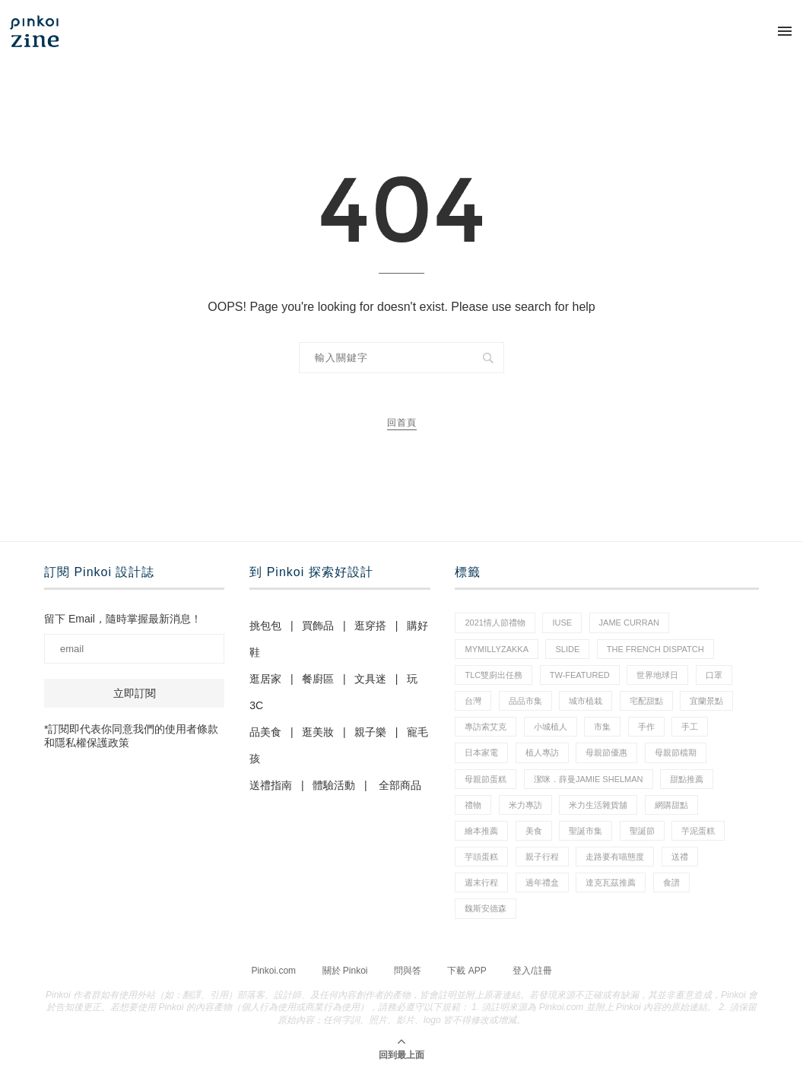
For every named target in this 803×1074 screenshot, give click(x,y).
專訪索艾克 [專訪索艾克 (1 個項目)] (485, 726)
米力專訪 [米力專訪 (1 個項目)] (525, 804)
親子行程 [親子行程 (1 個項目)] (542, 856)
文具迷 (370, 679)
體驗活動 (334, 785)
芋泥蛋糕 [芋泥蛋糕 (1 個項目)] (698, 830)
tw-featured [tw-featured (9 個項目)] (580, 675)
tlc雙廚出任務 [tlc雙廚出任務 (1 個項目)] (493, 675)
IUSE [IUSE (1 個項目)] (562, 622)
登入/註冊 (532, 970)
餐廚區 (318, 679)
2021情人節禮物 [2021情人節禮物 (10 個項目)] (495, 622)
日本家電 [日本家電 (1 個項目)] (481, 752)
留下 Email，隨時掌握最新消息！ (123, 619)
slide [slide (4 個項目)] (567, 649)
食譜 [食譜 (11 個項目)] (671, 882)
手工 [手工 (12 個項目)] (689, 726)
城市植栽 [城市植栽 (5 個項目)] (585, 700)
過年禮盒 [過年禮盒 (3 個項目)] (542, 882)
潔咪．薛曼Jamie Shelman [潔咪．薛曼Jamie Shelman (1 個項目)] (588, 779)
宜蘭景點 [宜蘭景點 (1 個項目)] (706, 700)
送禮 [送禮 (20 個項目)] (679, 856)
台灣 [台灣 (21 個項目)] (473, 700)
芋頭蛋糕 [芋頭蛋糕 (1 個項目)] (481, 856)
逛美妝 (318, 732)
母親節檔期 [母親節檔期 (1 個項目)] (676, 752)
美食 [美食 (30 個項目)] (533, 830)
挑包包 (265, 625)
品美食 (265, 732)
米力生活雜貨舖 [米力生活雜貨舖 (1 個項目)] (598, 804)
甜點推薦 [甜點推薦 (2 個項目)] (686, 779)
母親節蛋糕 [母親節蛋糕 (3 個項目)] (485, 779)
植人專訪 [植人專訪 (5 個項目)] (542, 752)
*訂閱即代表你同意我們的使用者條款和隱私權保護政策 (131, 736)
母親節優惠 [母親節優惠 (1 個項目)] (606, 752)
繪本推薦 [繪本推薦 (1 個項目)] (481, 830)
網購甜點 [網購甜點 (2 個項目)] (671, 804)
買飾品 (318, 625)
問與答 (407, 970)
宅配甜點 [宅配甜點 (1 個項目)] (646, 700)
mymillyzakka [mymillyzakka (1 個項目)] (496, 649)
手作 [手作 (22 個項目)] (646, 726)
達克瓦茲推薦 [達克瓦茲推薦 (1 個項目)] (611, 882)
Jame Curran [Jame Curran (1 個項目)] (629, 622)
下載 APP (466, 970)
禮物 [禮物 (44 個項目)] (473, 804)
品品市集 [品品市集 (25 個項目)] (525, 700)
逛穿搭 (370, 625)
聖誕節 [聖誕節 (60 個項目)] (642, 830)
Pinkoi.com (273, 970)
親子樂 (370, 732)
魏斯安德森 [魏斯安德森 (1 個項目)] (485, 908)
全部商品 (400, 785)
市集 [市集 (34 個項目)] (602, 726)
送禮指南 (270, 785)
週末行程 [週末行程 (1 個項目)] (481, 882)
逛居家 (265, 679)
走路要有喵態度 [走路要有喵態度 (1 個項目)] (615, 856)
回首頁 (402, 422)
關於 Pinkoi (345, 970)
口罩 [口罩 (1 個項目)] (714, 675)
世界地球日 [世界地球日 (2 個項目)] (657, 675)
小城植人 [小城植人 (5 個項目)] (550, 726)
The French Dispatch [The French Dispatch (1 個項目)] (655, 649)
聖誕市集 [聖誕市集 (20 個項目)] (585, 830)
